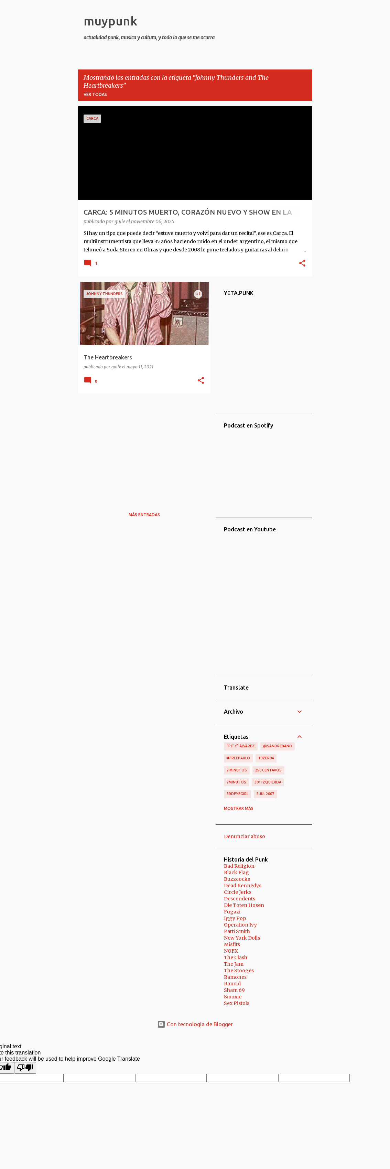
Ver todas (95, 94)
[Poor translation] (25, 1068)
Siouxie (232, 997)
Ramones (235, 977)
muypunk (110, 21)
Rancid (232, 984)
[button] (302, 264)
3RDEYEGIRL (237, 794)
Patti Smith (237, 931)
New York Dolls (242, 938)
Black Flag (236, 872)
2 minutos (237, 770)
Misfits (232, 944)
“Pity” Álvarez (241, 746)
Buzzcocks (237, 879)
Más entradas (144, 514)
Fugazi (232, 912)
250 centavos (268, 770)
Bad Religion (239, 866)
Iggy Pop (235, 918)
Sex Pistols (236, 1003)
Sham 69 (234, 990)
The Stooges (239, 970)
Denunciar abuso (244, 836)
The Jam (233, 964)
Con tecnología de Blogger (195, 1024)
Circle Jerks (237, 892)
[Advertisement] (141, 447)
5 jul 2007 (265, 794)
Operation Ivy (240, 925)
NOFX (231, 951)
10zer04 (266, 758)
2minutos (236, 782)
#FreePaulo (238, 758)
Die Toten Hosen (244, 905)
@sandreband (277, 746)
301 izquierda (267, 782)
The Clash (235, 957)
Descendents (239, 899)
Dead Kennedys (242, 886)
